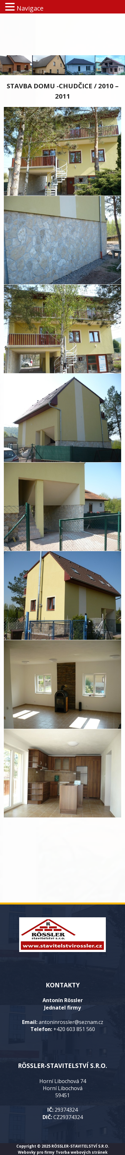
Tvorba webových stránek (81, 1152)
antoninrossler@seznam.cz (71, 1022)
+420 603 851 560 (74, 1029)
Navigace (30, 8)
